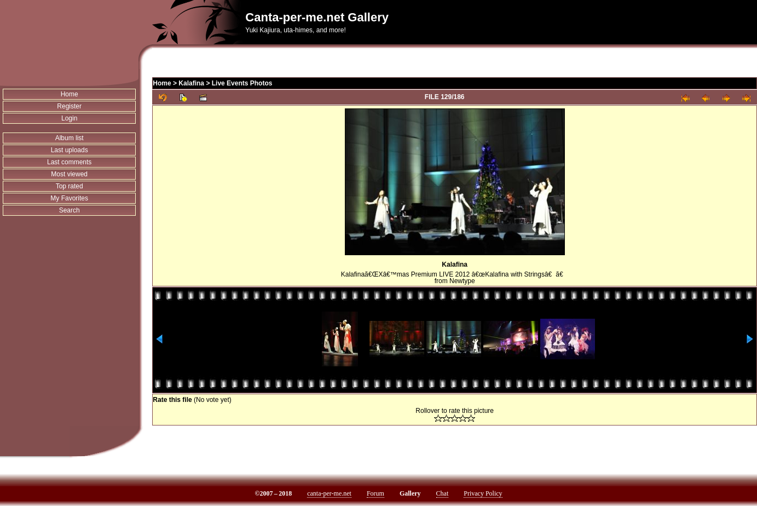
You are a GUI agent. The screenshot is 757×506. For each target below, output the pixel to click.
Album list (69, 138)
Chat (442, 493)
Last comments (69, 162)
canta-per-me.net (329, 493)
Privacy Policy (483, 493)
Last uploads (69, 150)
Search (69, 210)
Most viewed (69, 174)
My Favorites (69, 198)
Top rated (69, 186)
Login (69, 118)
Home (69, 94)
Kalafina (191, 83)
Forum (375, 493)
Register (69, 106)
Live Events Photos (242, 83)
